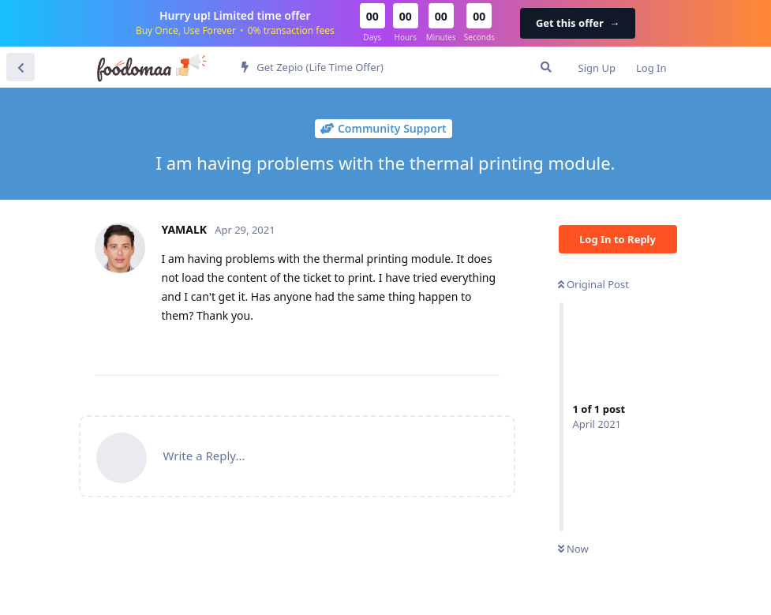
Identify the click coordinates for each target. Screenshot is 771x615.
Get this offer (577, 23)
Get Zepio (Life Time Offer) (312, 67)
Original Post (593, 284)
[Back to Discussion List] (20, 67)
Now (573, 549)
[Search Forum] (546, 67)
